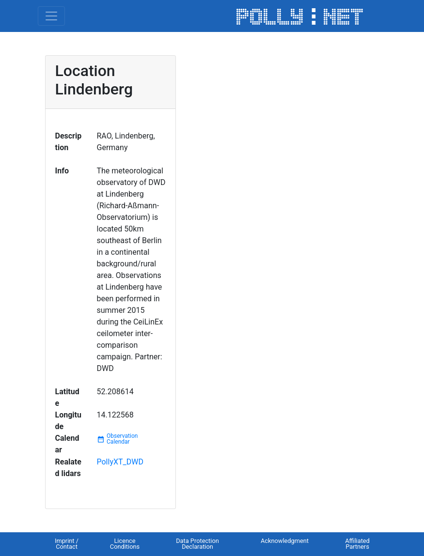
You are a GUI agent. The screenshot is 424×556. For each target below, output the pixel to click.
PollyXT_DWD (120, 461)
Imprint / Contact (67, 544)
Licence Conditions (125, 544)
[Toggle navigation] (51, 16)
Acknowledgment (285, 540)
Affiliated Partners (357, 544)
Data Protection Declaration (197, 544)
